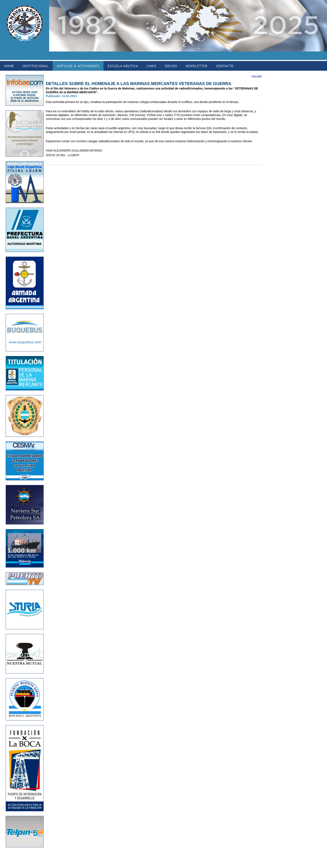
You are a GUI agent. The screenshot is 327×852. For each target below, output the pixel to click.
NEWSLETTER (196, 66)
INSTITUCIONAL (35, 66)
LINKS (151, 66)
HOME (9, 66)
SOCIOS (171, 66)
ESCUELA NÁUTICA (123, 66)
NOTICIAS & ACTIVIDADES (78, 66)
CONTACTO (224, 66)
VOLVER (256, 76)
